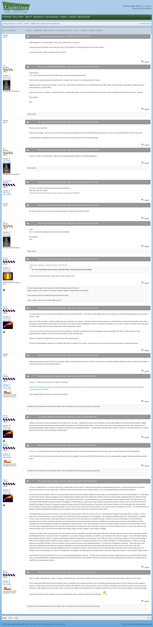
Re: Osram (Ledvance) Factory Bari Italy (52, 67)
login (142, 6)
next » (149, 24)
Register (83, 17)
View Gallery (7, 79)
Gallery (18, 17)
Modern (26, 24)
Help (28, 17)
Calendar (51, 17)
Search (38, 17)
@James (32, 382)
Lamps (19, 24)
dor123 (5, 258)
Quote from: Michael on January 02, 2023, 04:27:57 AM (48, 265)
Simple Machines (47, 624)
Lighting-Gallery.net (8, 24)
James (5, 307)
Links (63, 17)
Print (149, 618)
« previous (142, 24)
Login (72, 17)
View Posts (6, 77)
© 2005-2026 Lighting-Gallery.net (13, 624)
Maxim (5, 375)
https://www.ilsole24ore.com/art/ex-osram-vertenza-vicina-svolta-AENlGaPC (54, 193)
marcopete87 (7, 181)
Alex (4, 66)
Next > (11, 618)
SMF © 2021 (37, 624)
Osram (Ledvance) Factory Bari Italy (48, 24)
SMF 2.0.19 (29, 624)
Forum (6, 17)
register (148, 6)
